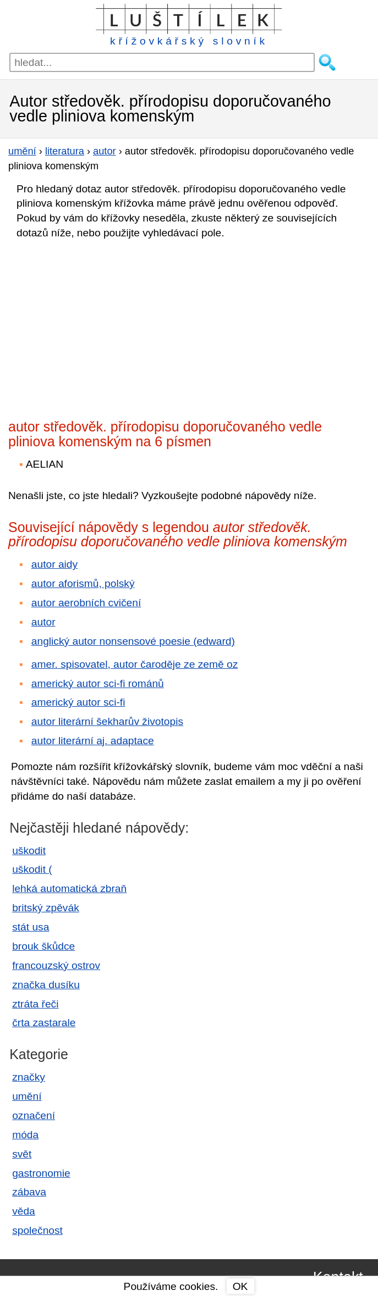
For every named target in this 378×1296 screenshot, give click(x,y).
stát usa (30, 927)
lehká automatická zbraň (69, 888)
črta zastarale (43, 1022)
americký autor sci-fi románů (97, 683)
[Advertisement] (104, 326)
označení (33, 1115)
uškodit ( (32, 869)
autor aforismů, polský (83, 583)
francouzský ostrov (56, 965)
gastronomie (41, 1173)
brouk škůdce (43, 946)
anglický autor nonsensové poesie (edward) (133, 641)
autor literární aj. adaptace (92, 740)
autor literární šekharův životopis (107, 721)
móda (25, 1134)
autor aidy (54, 564)
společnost (37, 1230)
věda (23, 1211)
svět (21, 1154)
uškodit (29, 850)
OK (240, 1286)
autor (43, 622)
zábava (29, 1192)
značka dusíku (46, 984)
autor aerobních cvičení (86, 602)
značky (28, 1077)
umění (26, 1096)
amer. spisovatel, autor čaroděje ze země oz (134, 664)
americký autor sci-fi (78, 702)
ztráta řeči (35, 1004)
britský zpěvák (45, 907)
